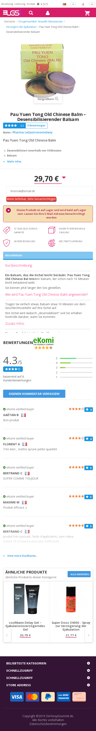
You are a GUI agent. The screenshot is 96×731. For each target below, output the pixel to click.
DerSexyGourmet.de (59, 716)
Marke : (7, 132)
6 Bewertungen (36, 125)
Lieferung (20, 3)
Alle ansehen (79, 574)
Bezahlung (7, 3)
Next (89, 635)
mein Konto (46, 13)
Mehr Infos (14, 161)
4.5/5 (42, 4)
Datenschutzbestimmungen (48, 724)
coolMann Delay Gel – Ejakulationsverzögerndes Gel (25, 626)
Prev (7, 635)
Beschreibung (13, 255)
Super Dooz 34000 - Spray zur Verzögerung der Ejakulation (71, 626)
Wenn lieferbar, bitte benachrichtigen (31, 199)
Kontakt (31, 3)
